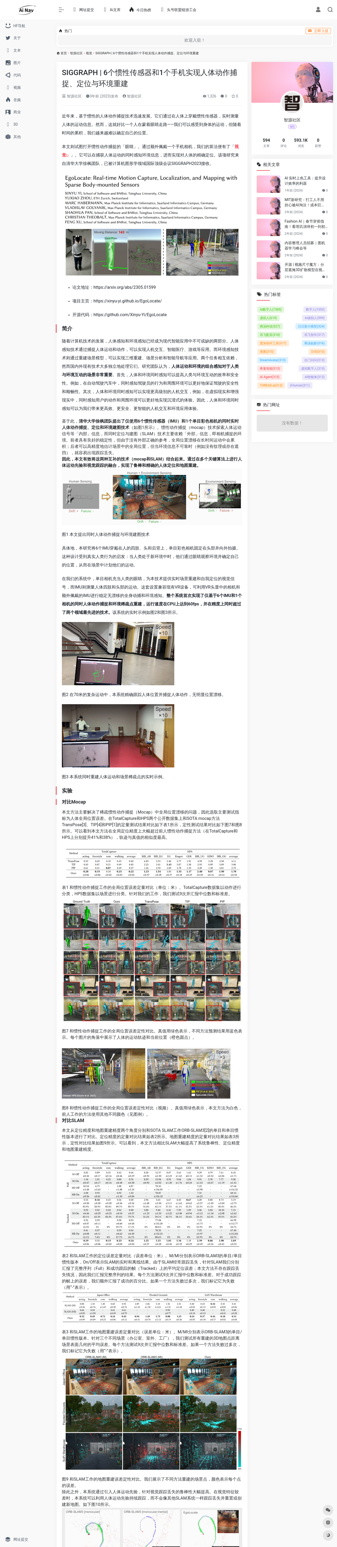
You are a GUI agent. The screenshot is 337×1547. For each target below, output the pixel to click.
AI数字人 (270, 309)
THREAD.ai (271, 385)
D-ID (318, 352)
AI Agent (269, 377)
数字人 (315, 309)
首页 (64, 53)
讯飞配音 (270, 335)
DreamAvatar (273, 360)
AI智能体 (315, 377)
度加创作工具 (273, 343)
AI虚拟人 (315, 318)
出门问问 (314, 360)
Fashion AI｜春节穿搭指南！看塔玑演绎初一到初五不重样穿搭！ (305, 224)
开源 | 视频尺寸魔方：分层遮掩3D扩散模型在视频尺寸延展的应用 (305, 267)
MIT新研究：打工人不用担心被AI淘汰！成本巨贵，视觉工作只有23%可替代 (305, 203)
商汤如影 (314, 343)
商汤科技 (270, 326)
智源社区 (76, 53)
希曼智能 (270, 368)
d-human (300, 385)
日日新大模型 (311, 326)
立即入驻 (318, 31)
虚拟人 (268, 318)
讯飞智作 (314, 335)
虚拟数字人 (313, 368)
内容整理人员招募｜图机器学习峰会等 (305, 245)
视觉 (89, 53)
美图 (267, 352)
